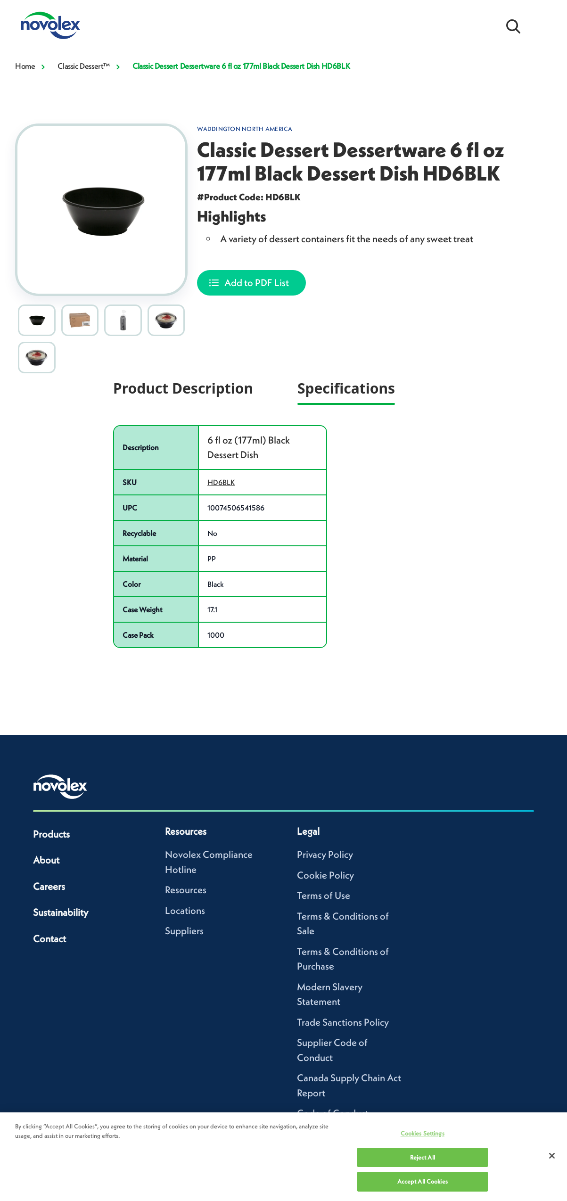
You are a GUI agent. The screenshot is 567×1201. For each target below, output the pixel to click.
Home (25, 66)
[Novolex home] (60, 786)
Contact (49, 938)
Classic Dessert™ (84, 66)
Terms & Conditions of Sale (343, 924)
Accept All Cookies (422, 1181)
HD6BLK (221, 482)
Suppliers (184, 930)
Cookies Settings (422, 1133)
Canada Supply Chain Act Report (349, 1085)
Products (51, 834)
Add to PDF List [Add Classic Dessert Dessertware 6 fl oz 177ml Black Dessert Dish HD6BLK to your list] (256, 282)
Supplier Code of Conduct (332, 1050)
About (46, 860)
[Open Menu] (543, 25)
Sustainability (60, 912)
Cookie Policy (325, 875)
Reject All (422, 1157)
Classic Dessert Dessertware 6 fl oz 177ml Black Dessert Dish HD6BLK (241, 66)
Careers (49, 886)
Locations (185, 910)
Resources (185, 889)
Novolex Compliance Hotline (209, 862)
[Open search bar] (513, 25)
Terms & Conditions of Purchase (343, 959)
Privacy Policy (325, 854)
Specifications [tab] (346, 388)
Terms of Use (323, 895)
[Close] (552, 1155)
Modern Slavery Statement (329, 994)
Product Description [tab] (183, 388)
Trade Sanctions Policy (343, 1022)
